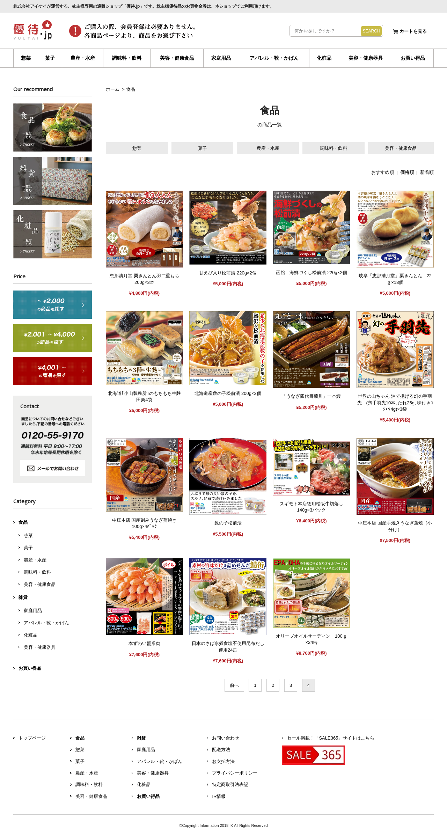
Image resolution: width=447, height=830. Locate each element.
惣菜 (26, 58)
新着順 (427, 172)
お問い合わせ (225, 738)
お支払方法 (223, 761)
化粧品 (324, 58)
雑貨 (23, 597)
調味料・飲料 (126, 58)
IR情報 (219, 796)
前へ (234, 685)
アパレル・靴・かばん (274, 58)
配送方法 (221, 749)
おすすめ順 (382, 172)
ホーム (112, 89)
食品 (130, 89)
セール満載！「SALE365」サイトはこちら (330, 738)
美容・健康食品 (177, 58)
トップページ (32, 738)
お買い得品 (413, 58)
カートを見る (413, 31)
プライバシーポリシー (234, 773)
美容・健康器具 (366, 58)
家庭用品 (221, 58)
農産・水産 (83, 58)
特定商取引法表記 (230, 784)
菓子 (50, 58)
